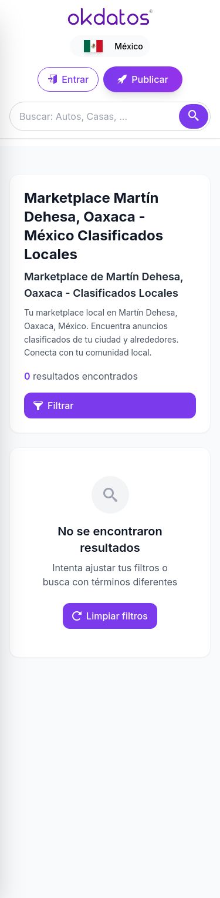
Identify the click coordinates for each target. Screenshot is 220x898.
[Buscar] (193, 116)
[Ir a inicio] (110, 16)
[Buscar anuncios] (110, 116)
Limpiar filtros (110, 616)
